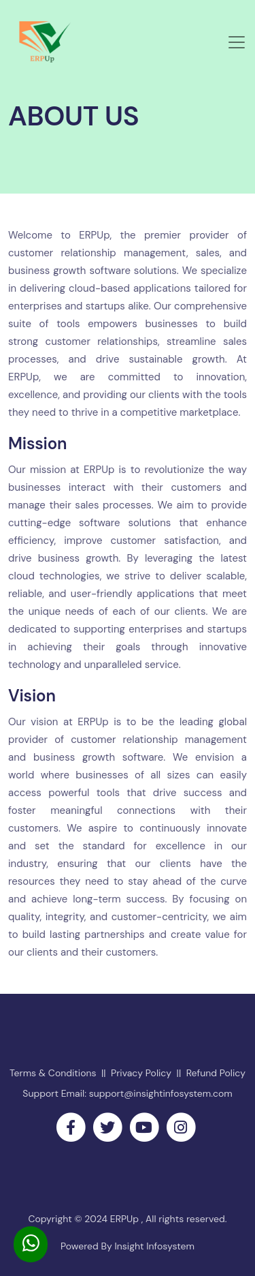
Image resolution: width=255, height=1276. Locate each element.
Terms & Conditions (53, 1073)
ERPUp (125, 1219)
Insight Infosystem (153, 1246)
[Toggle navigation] (236, 42)
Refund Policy (215, 1073)
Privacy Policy (141, 1073)
